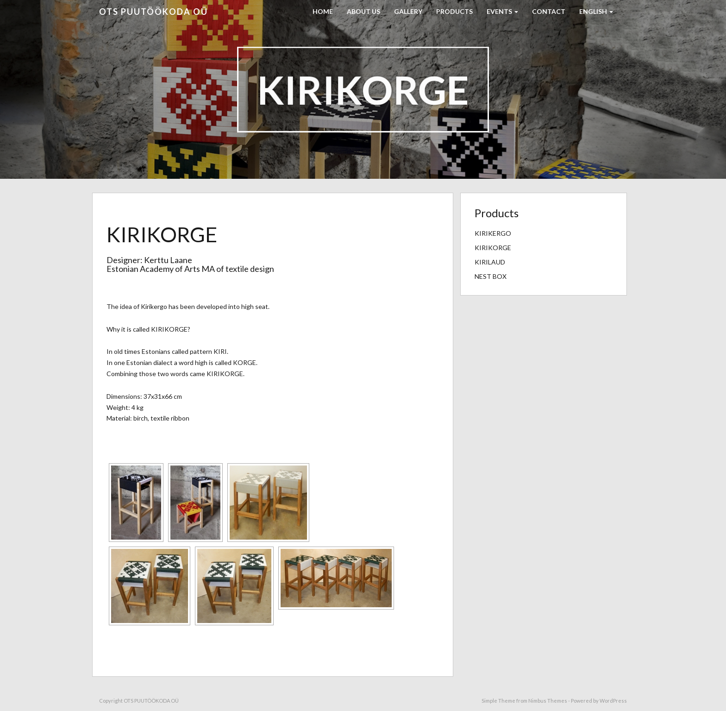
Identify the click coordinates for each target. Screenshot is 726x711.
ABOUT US (363, 11)
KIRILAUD (490, 262)
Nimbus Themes (547, 701)
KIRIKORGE (493, 248)
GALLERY (408, 11)
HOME (323, 11)
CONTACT (548, 11)
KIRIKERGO (493, 233)
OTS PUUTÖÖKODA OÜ (153, 11)
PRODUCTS (454, 11)
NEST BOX (491, 276)
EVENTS (502, 11)
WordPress (613, 701)
